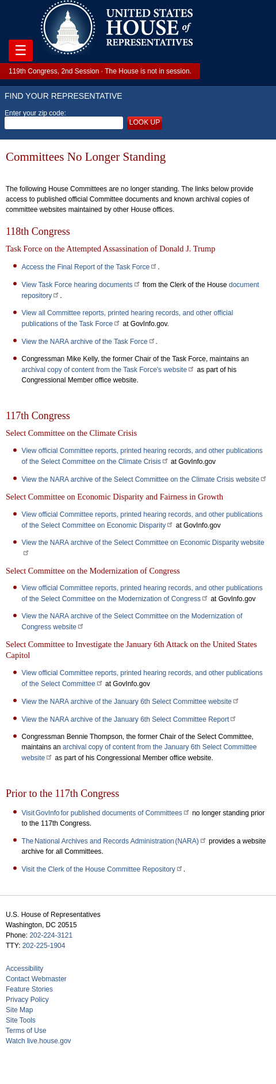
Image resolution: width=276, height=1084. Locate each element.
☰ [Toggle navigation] (20, 50)
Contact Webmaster (36, 979)
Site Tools (21, 1020)
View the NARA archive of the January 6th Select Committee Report (129, 719)
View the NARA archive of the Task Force (89, 342)
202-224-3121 (50, 935)
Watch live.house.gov (38, 1041)
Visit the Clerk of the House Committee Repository (102, 869)
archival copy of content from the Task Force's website (108, 370)
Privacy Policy (27, 1000)
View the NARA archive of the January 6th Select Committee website (131, 702)
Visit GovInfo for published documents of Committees (106, 813)
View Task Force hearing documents (81, 285)
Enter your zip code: (64, 119)
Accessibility (24, 969)
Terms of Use (26, 1031)
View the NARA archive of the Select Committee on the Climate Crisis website (144, 479)
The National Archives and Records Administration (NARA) (114, 841)
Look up (144, 122)
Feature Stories (29, 989)
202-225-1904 (44, 946)
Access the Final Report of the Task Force (90, 267)
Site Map (19, 1010)
